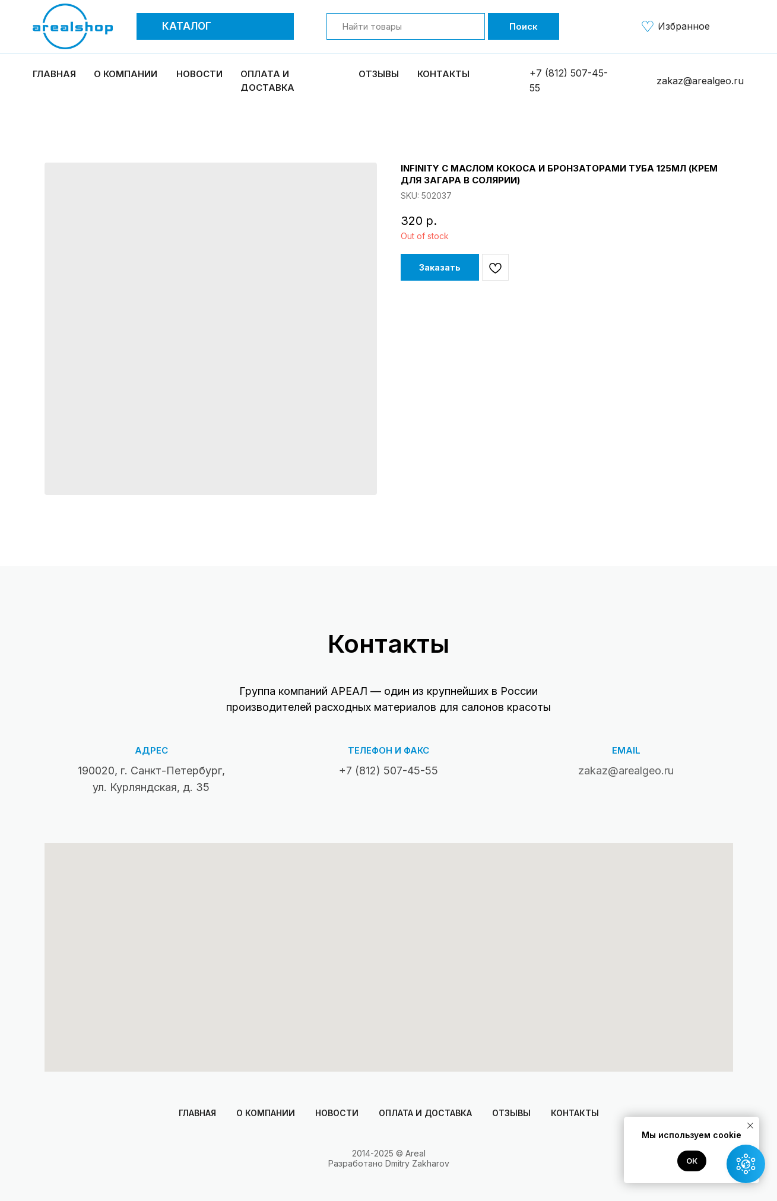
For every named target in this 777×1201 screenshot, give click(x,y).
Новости (199, 74)
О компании (265, 1113)
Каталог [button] (186, 26)
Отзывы (379, 74)
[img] (647, 26)
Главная (54, 74)
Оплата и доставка (425, 1113)
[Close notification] (750, 1126)
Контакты (443, 74)
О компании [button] (125, 74)
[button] (151, 26)
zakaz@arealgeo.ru (700, 81)
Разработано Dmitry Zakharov (388, 1163)
